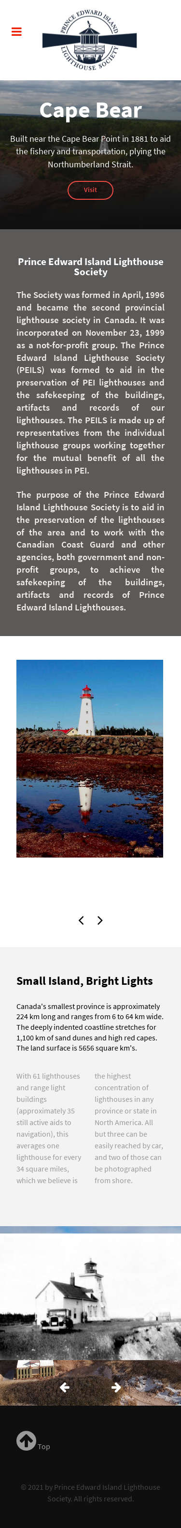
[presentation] (81, 917)
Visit (90, 189)
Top (33, 1446)
